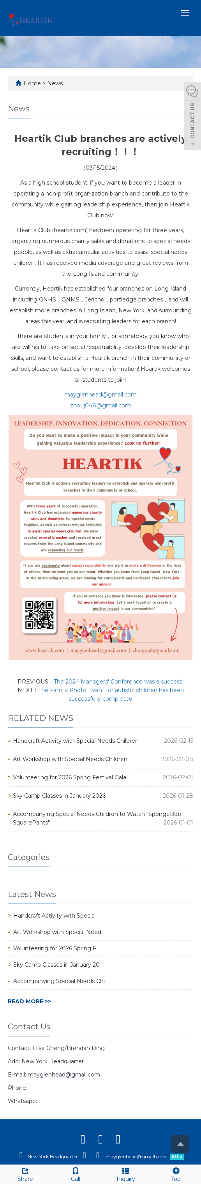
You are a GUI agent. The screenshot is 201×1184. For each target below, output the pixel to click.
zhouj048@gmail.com (100, 405)
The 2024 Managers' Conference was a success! (118, 681)
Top (176, 1173)
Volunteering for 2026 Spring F (54, 948)
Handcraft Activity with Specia (54, 915)
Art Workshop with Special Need (57, 932)
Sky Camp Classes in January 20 (56, 964)
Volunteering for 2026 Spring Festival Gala (69, 777)
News (55, 83)
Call (75, 1173)
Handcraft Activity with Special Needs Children (76, 740)
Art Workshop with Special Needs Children (70, 759)
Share (25, 1173)
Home (32, 83)
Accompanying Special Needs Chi (59, 981)
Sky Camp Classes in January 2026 (59, 795)
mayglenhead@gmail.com (100, 394)
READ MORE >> (29, 1001)
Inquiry (125, 1173)
